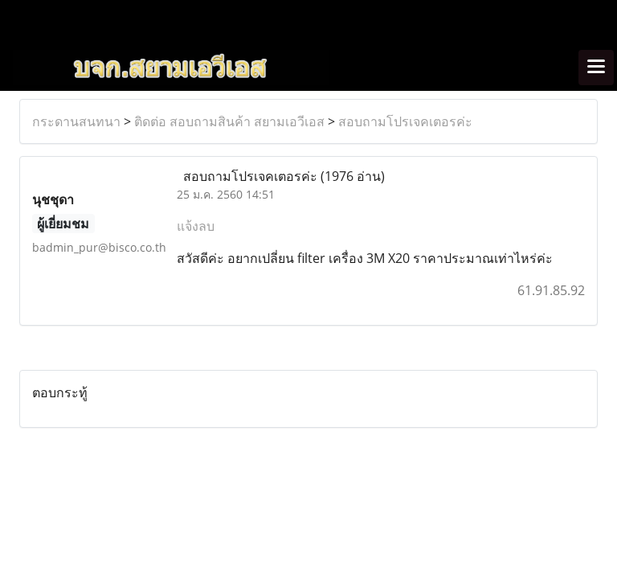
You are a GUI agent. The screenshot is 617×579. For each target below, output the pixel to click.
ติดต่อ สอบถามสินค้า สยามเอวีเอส (229, 121)
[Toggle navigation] (596, 67)
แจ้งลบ (196, 226)
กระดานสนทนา (76, 121)
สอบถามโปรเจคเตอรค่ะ (405, 121)
